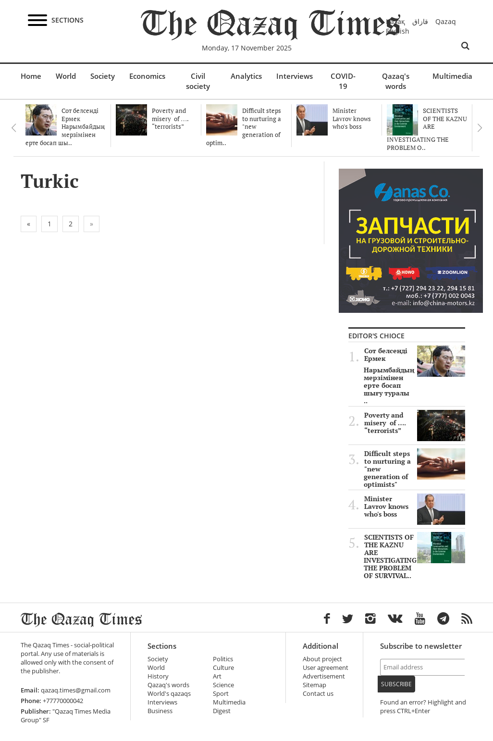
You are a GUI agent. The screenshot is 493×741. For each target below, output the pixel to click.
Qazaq (445, 21)
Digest (222, 711)
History (158, 676)
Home (31, 76)
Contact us (318, 694)
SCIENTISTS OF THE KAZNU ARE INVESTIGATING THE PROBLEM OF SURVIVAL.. (414, 556)
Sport (221, 694)
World (66, 76)
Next (479, 128)
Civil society (198, 81)
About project (322, 659)
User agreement (325, 668)
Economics (147, 76)
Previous (13, 128)
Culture (223, 668)
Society (102, 76)
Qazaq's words (395, 81)
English (397, 31)
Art (217, 676)
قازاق (420, 21)
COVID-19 (343, 81)
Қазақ (395, 21)
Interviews (294, 76)
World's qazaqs (169, 694)
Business (160, 711)
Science (223, 685)
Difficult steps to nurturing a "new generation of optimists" (414, 469)
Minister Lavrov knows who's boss (414, 506)
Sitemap (314, 685)
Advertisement (324, 676)
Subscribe (396, 684)
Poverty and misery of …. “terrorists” (414, 422)
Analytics (246, 76)
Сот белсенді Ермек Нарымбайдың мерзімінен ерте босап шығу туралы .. (414, 376)
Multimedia (452, 76)
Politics (223, 659)
